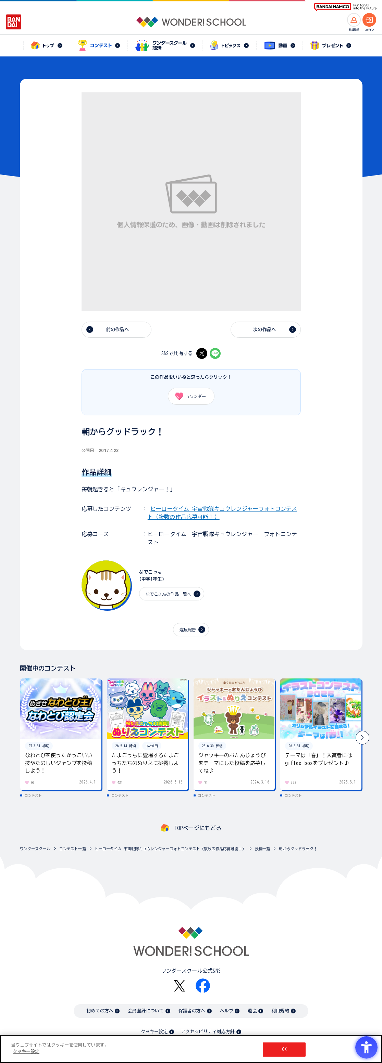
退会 (252, 1011)
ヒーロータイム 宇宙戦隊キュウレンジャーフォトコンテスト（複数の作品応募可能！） (170, 849)
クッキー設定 (154, 1031)
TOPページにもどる (198, 828)
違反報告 (188, 629)
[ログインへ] (369, 20)
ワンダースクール (35, 849)
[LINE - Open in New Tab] (215, 353)
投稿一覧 (262, 849)
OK (284, 1050)
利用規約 (280, 1011)
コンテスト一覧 (72, 849)
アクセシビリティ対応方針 (208, 1031)
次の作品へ (264, 329)
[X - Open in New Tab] (201, 353)
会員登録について (146, 1011)
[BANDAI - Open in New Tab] (14, 21)
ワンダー (188, 396)
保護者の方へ (192, 1011)
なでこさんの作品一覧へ (169, 594)
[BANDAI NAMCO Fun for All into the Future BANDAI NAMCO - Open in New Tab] (345, 7)
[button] (362, 737)
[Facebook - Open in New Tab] (203, 985)
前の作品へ (117, 329)
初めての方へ (99, 1011)
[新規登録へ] (354, 20)
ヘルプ (226, 1011)
